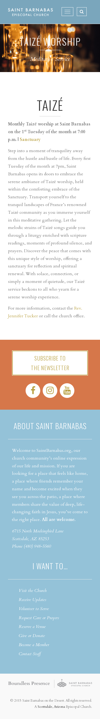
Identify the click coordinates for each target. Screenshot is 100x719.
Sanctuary (30, 140)
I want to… (50, 565)
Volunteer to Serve (34, 609)
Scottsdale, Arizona (51, 706)
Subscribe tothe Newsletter (50, 363)
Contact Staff (30, 654)
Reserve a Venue (32, 627)
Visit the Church (33, 591)
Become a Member (34, 645)
